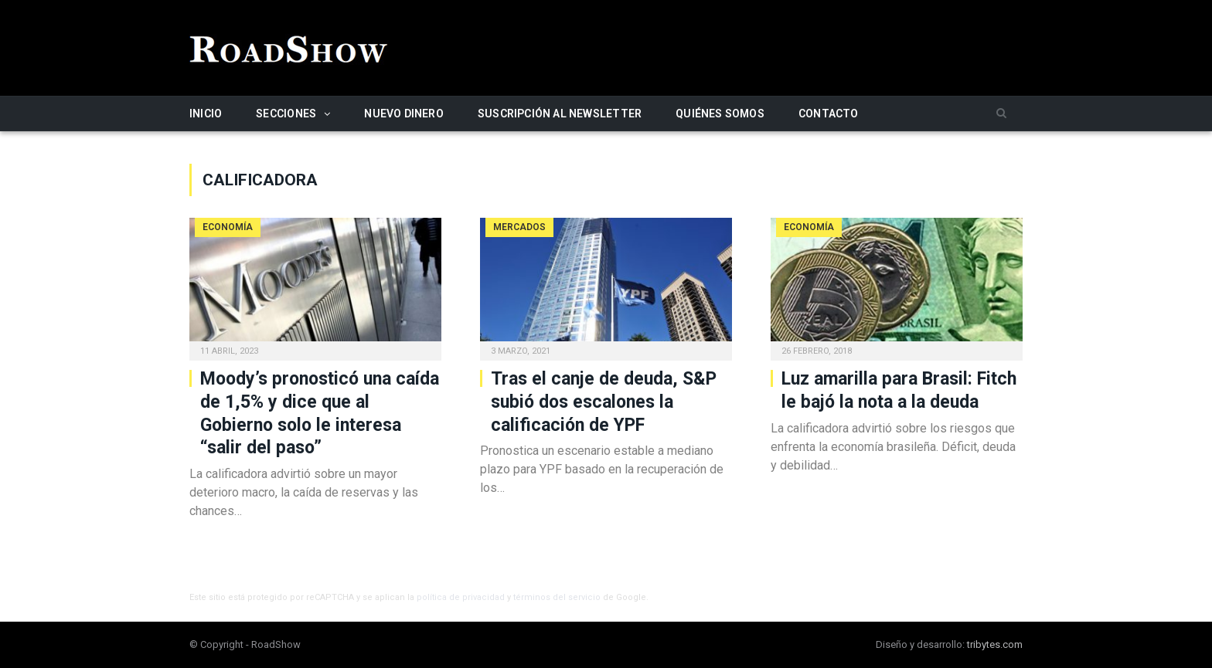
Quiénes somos (720, 113)
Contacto (828, 113)
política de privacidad (461, 597)
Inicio (205, 113)
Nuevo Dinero (404, 113)
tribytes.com (995, 644)
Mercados (519, 227)
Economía (228, 227)
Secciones (286, 113)
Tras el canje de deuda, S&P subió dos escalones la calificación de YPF (604, 402)
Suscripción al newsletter (560, 113)
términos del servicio (557, 597)
